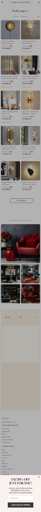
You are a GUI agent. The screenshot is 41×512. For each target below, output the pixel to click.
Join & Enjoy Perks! (20, 505)
